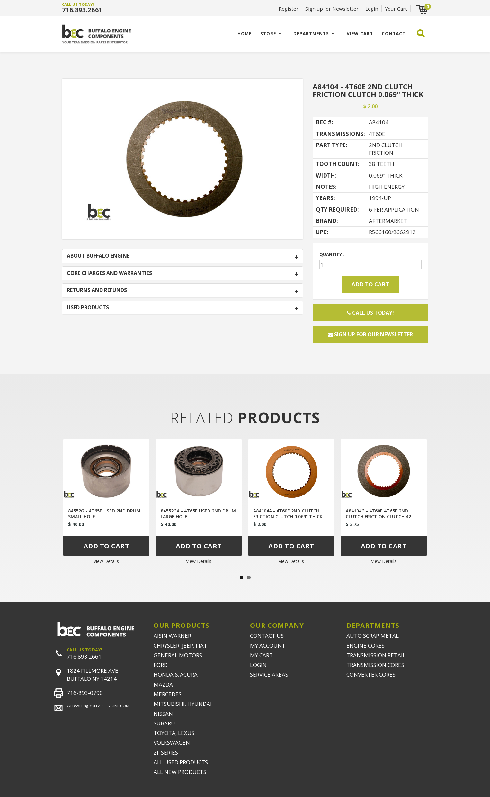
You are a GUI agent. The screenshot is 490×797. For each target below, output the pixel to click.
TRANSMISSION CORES (375, 665)
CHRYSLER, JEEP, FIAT (180, 645)
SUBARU (164, 723)
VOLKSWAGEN (172, 742)
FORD (161, 665)
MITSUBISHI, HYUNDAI (183, 703)
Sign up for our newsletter (370, 334)
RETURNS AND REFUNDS (97, 290)
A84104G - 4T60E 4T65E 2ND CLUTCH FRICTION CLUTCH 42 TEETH (378, 516)
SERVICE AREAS (269, 674)
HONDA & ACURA (176, 674)
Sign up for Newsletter (332, 8)
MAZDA (163, 684)
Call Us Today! (370, 312)
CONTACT (393, 34)
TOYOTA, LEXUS (174, 733)
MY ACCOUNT (267, 645)
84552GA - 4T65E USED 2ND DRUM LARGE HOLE (198, 514)
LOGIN (258, 665)
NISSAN (163, 713)
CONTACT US (267, 635)
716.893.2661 (82, 10)
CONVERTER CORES (371, 674)
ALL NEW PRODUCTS (180, 771)
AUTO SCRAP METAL (372, 635)
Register (288, 8)
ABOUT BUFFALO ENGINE (98, 256)
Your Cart (396, 8)
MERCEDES (168, 694)
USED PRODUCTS (88, 308)
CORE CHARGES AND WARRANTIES (109, 273)
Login (371, 8)
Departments (311, 34)
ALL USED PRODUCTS (181, 762)
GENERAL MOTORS (178, 655)
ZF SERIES (166, 752)
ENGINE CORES (365, 645)
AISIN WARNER (172, 635)
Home (244, 34)
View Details (106, 561)
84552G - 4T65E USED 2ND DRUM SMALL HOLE (104, 514)
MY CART (261, 655)
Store (268, 34)
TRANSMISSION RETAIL (375, 655)
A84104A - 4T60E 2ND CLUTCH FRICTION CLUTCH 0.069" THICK (288, 514)
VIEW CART (360, 34)
